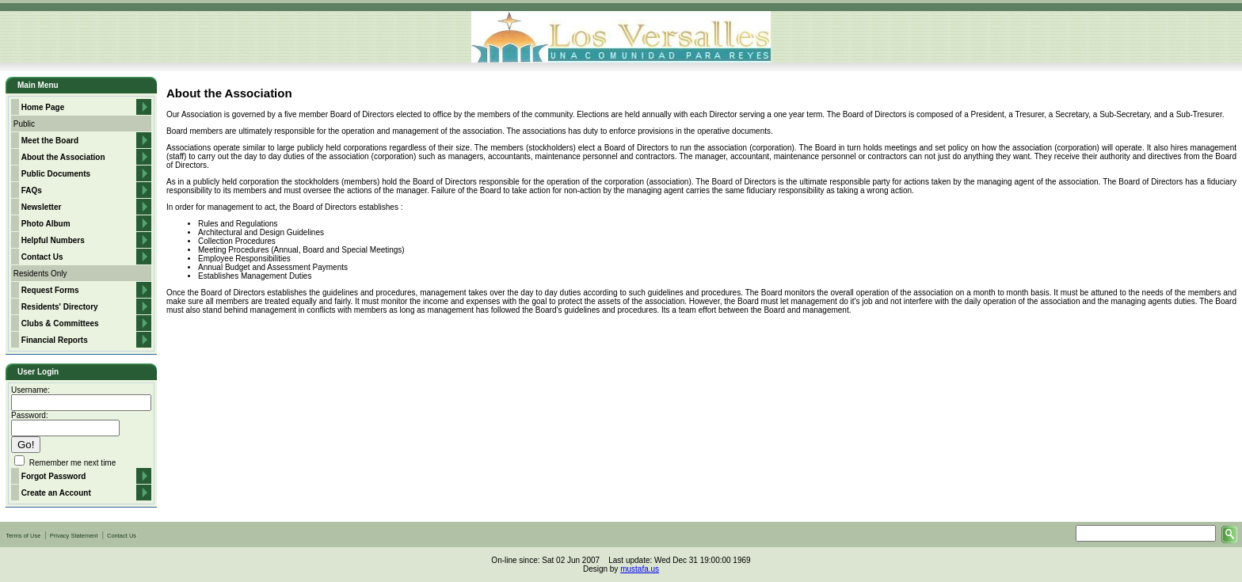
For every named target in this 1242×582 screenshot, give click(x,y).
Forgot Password (53, 476)
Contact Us (42, 257)
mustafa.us (639, 569)
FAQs (31, 190)
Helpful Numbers (53, 240)
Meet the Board (49, 140)
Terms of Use (23, 535)
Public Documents (55, 173)
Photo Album (45, 223)
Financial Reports (54, 340)
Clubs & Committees (60, 323)
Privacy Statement (74, 535)
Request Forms (50, 290)
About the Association (63, 157)
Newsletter (41, 207)
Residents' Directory (59, 306)
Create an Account (56, 493)
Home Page (42, 107)
